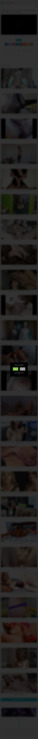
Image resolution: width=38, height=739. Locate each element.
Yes (15, 369)
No (22, 369)
